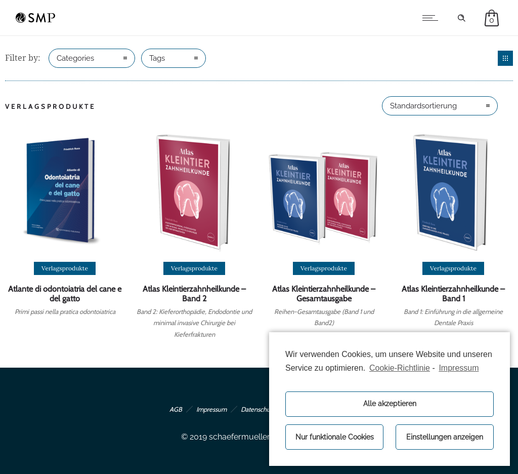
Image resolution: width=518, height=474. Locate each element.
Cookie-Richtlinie (399, 368)
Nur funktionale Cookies (334, 436)
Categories (75, 58)
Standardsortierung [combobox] (423, 105)
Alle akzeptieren (389, 403)
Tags (157, 58)
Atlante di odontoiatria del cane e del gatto (64, 293)
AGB (175, 409)
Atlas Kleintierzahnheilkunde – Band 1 (453, 293)
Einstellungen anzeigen (444, 436)
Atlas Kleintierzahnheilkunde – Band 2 (194, 293)
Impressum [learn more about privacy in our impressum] (459, 368)
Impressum (211, 409)
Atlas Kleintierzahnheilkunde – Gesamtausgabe (323, 293)
